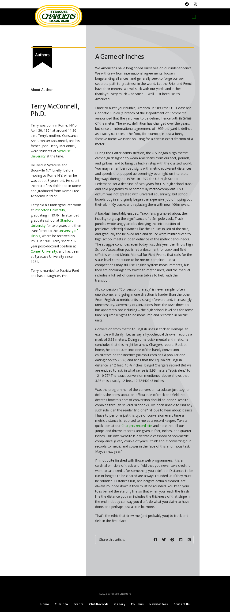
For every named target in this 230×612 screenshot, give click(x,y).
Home (44, 604)
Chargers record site (136, 425)
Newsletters (158, 604)
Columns (137, 604)
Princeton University (50, 210)
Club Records (99, 604)
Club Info (61, 604)
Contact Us (181, 604)
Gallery (119, 604)
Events (78, 604)
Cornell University (44, 251)
